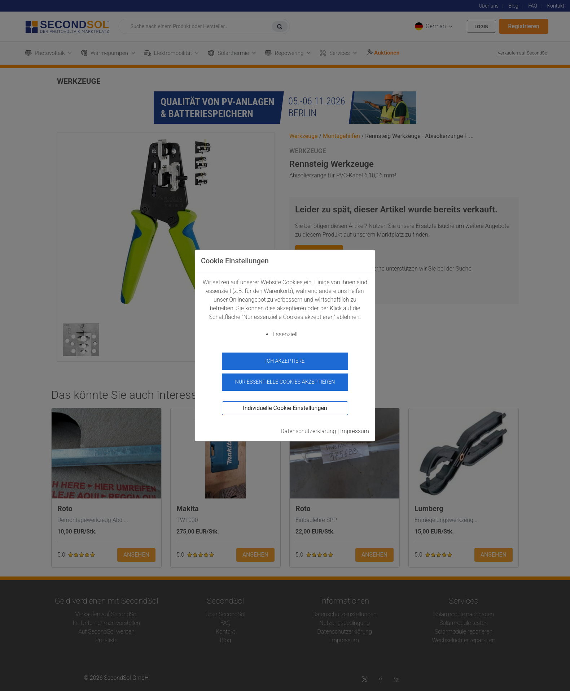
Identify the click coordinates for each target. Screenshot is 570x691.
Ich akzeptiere (285, 361)
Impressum (354, 429)
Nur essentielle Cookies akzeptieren (285, 380)
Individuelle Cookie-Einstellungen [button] (285, 405)
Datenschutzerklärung (308, 429)
